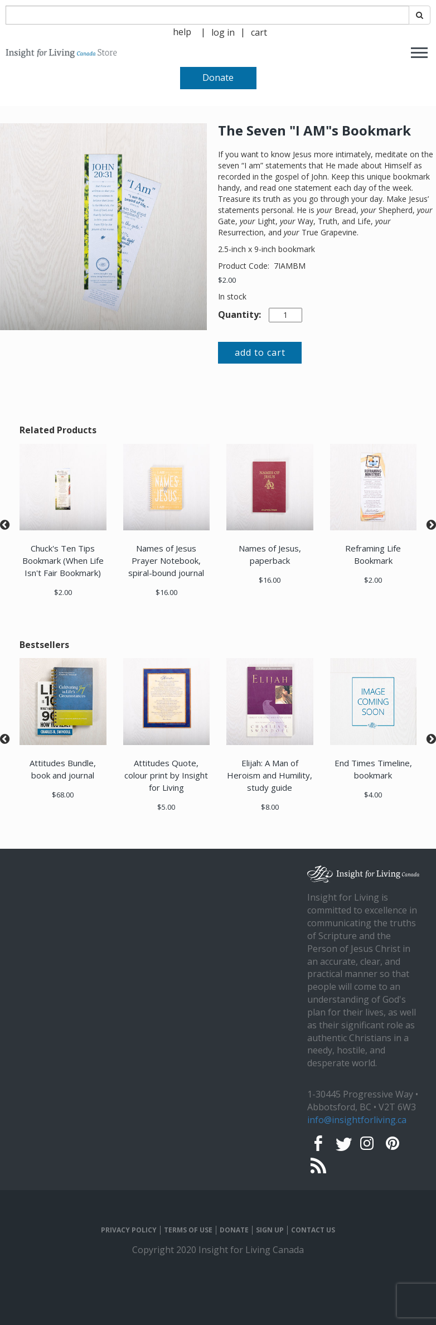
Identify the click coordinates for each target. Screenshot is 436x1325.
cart (259, 32)
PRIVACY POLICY (129, 1230)
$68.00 (63, 795)
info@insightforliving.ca (356, 1120)
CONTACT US (313, 1230)
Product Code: (245, 265)
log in (223, 32)
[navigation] (223, 31)
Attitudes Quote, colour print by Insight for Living (166, 775)
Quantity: (239, 314)
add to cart (260, 352)
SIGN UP (270, 1230)
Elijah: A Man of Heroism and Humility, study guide (269, 775)
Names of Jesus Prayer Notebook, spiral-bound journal (166, 560)
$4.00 (373, 795)
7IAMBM (290, 265)
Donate (218, 77)
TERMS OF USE (188, 1230)
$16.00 (166, 592)
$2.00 (227, 280)
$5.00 (166, 807)
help (182, 32)
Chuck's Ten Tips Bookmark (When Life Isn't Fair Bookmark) (63, 560)
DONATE (234, 1230)
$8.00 (270, 807)
